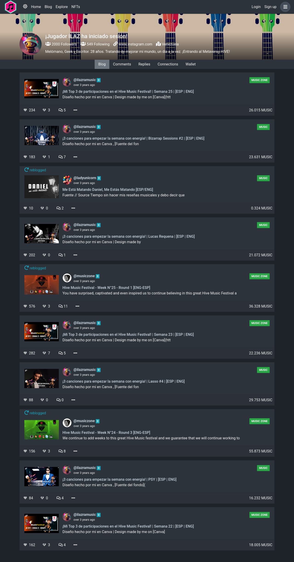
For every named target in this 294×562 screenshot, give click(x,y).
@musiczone (85, 276)
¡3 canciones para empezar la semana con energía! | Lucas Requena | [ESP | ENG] (128, 236)
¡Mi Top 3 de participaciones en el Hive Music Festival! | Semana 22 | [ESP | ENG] (128, 526)
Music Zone (259, 80)
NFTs (75, 7)
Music (263, 127)
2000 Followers (61, 44)
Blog (48, 7)
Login (256, 7)
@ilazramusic (85, 80)
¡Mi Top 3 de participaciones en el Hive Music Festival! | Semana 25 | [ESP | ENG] (128, 91)
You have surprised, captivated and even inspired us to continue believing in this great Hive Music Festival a (149, 293)
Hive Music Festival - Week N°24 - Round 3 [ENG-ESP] (106, 432)
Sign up (270, 7)
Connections (168, 64)
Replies (144, 64)
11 (63, 306)
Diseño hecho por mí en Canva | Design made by (101, 242)
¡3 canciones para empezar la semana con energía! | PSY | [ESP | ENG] (119, 479)
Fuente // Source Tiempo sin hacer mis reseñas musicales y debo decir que (123, 195)
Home (36, 7)
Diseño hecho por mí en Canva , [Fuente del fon (100, 144)
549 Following (95, 44)
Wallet (191, 64)
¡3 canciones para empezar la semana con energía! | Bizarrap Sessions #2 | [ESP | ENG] (133, 138)
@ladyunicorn (85, 178)
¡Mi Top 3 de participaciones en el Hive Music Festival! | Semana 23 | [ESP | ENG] (128, 334)
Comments (122, 64)
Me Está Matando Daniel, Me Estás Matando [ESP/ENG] (107, 189)
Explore (62, 7)
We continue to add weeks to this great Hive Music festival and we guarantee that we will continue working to (151, 438)
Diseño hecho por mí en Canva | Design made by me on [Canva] (113, 532)
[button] (284, 7)
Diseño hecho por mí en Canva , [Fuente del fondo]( (103, 485)
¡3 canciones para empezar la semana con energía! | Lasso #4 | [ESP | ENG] (123, 381)
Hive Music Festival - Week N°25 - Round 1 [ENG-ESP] (106, 287)
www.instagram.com (135, 44)
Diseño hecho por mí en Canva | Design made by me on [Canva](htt (116, 97)
